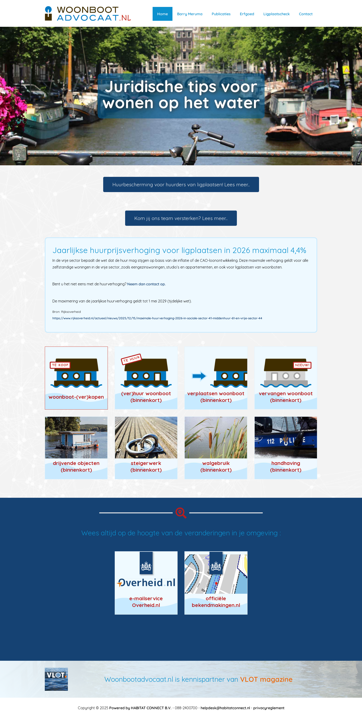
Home (162, 14)
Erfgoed (247, 14)
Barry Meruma (189, 14)
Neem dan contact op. (146, 284)
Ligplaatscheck (276, 14)
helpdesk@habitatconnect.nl (225, 708)
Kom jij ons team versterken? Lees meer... (181, 218)
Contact (306, 14)
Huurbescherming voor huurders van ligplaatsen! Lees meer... (181, 184)
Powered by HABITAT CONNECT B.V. (140, 708)
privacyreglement (268, 708)
